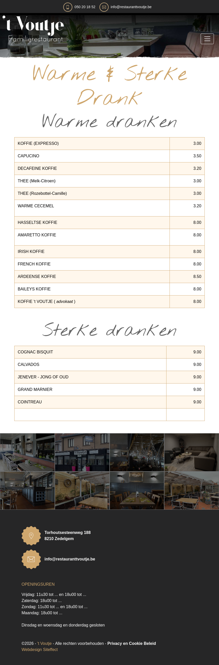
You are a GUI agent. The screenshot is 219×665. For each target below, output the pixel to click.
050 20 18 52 (84, 7)
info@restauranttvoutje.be (131, 7)
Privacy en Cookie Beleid (131, 643)
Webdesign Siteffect (40, 649)
